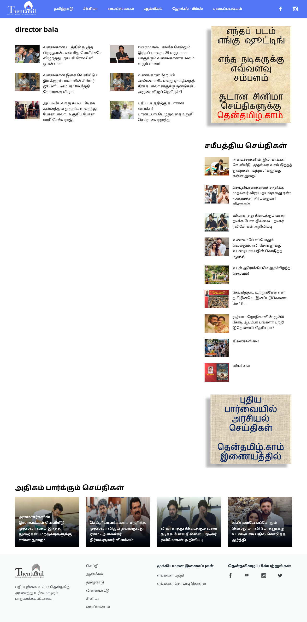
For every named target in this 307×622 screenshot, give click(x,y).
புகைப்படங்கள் (227, 9)
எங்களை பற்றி (170, 576)
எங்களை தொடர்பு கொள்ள (181, 584)
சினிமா (90, 9)
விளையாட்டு (97, 591)
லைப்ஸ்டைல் (121, 9)
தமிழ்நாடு (63, 9)
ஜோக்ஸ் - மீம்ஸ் (187, 9)
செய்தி (92, 566)
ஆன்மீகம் (153, 9)
